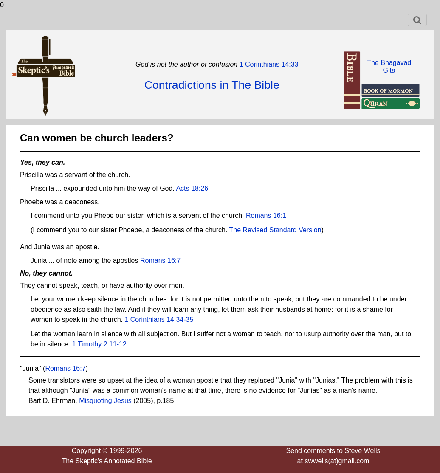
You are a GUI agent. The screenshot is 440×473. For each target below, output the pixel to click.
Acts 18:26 (192, 188)
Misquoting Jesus (105, 400)
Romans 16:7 (160, 260)
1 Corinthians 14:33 (267, 64)
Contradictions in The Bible (211, 85)
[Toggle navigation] (417, 20)
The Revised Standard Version (275, 230)
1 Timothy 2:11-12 (99, 344)
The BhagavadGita (389, 66)
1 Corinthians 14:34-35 (158, 319)
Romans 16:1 (266, 215)
